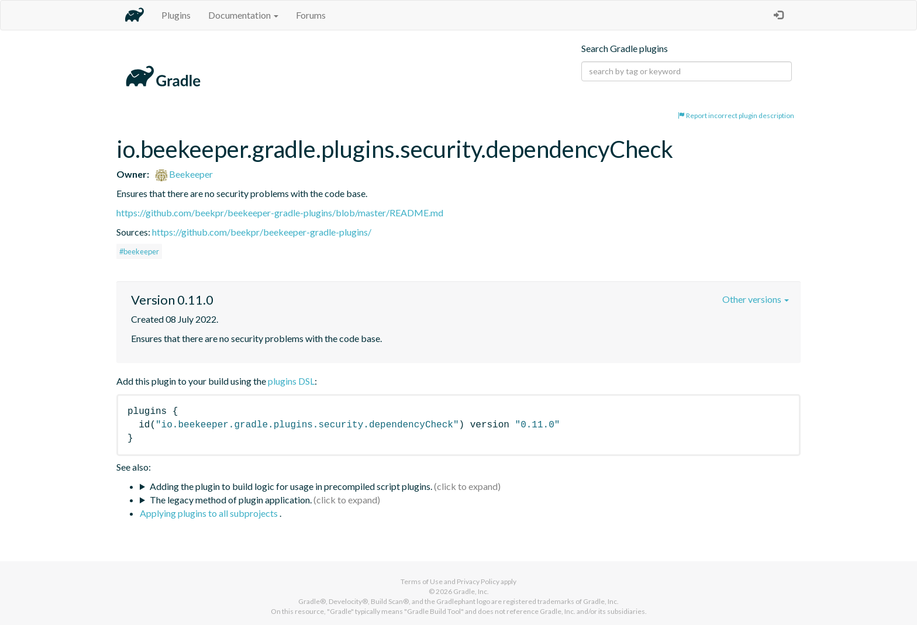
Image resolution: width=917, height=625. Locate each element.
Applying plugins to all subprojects (210, 513)
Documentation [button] (243, 14)
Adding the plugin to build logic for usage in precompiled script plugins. (291, 486)
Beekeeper (184, 173)
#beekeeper (139, 251)
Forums (311, 14)
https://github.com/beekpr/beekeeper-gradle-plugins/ (261, 231)
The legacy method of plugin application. (231, 499)
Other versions (755, 299)
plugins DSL (291, 380)
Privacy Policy (478, 581)
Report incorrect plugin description (736, 115)
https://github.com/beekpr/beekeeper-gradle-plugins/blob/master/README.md (279, 212)
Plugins (176, 14)
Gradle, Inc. (471, 591)
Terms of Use (422, 581)
